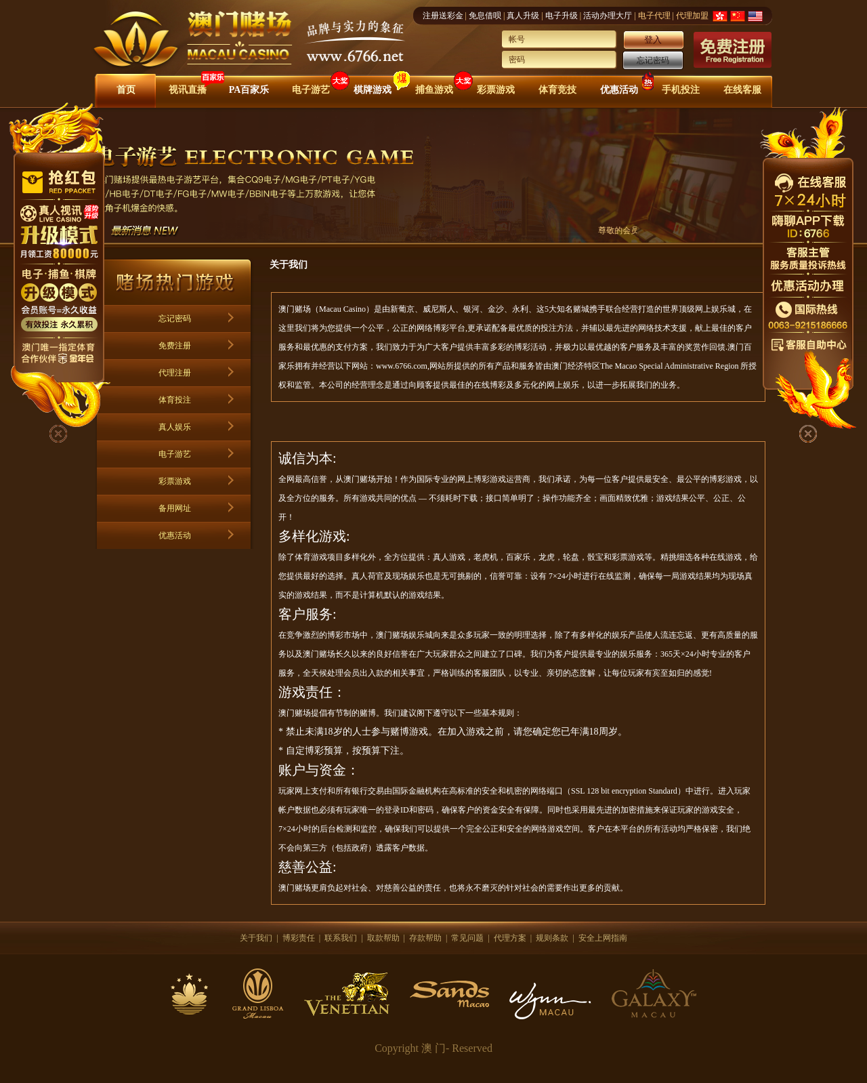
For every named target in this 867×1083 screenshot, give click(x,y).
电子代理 (654, 15)
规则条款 (552, 938)
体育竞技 (557, 90)
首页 (126, 90)
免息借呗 (485, 15)
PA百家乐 (249, 90)
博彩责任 (298, 938)
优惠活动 (619, 90)
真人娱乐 (174, 427)
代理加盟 (692, 15)
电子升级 (561, 15)
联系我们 (340, 938)
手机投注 (681, 90)
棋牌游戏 (373, 90)
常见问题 (467, 938)
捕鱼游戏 (434, 90)
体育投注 (174, 400)
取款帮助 (383, 938)
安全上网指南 (602, 938)
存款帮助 (425, 938)
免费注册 (174, 345)
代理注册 (174, 372)
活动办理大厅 (607, 15)
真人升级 (523, 15)
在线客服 (742, 90)
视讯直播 (188, 90)
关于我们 (256, 938)
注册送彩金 (443, 15)
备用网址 (174, 508)
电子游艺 (311, 90)
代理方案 (510, 938)
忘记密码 (653, 60)
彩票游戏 (496, 90)
